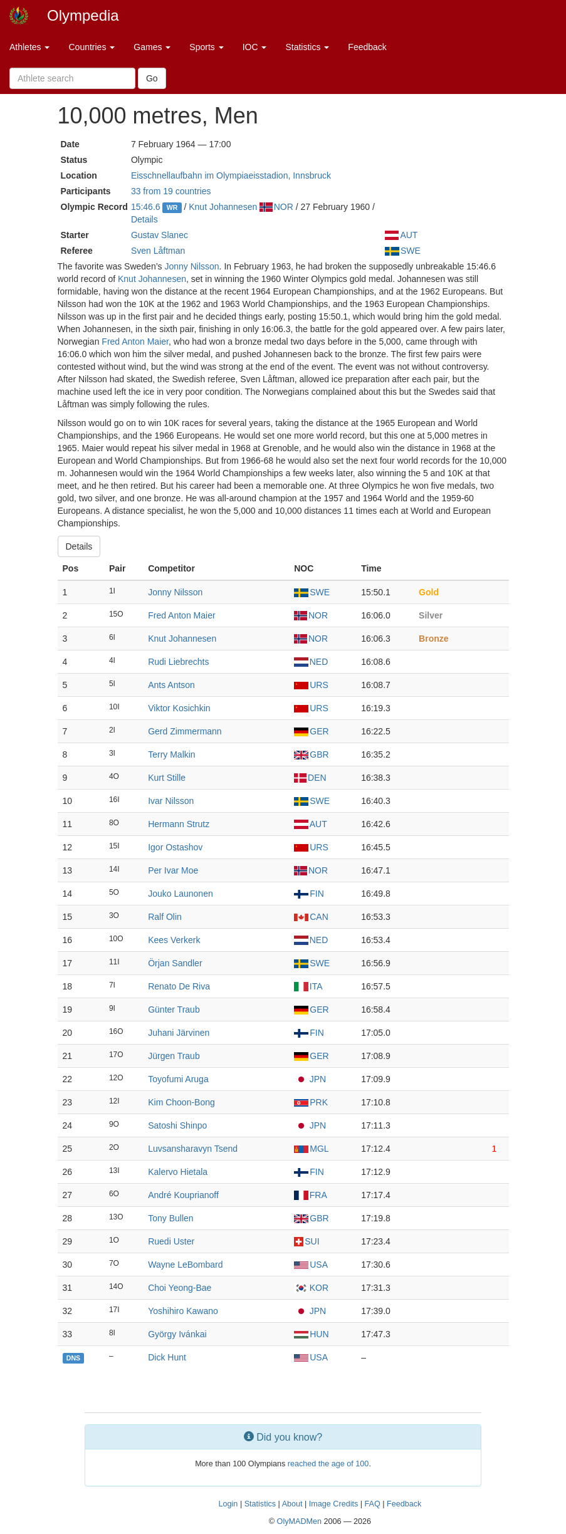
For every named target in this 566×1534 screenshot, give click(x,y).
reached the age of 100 (328, 1463)
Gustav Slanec (159, 235)
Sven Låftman (158, 251)
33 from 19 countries (171, 191)
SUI (306, 1241)
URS (311, 685)
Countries (91, 47)
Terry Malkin (171, 754)
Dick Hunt (167, 1357)
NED (311, 662)
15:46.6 (145, 207)
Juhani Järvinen (178, 1033)
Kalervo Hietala (177, 1172)
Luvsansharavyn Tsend (193, 1149)
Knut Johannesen (223, 207)
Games (152, 47)
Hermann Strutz (178, 824)
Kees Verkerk (174, 940)
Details (144, 219)
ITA (308, 986)
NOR (276, 207)
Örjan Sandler (175, 963)
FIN (309, 894)
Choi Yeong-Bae (179, 1288)
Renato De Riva (179, 986)
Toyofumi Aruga (178, 1079)
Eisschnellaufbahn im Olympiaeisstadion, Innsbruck (231, 175)
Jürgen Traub (174, 1056)
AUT (401, 235)
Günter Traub (174, 1009)
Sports (206, 47)
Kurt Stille (167, 778)
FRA (310, 1195)
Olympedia (83, 15)
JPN (310, 1079)
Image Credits (333, 1504)
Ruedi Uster (171, 1241)
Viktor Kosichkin (179, 708)
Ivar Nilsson (171, 801)
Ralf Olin (165, 917)
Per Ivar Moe (173, 870)
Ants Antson (171, 685)
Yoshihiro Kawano (183, 1311)
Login (228, 1504)
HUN (311, 1334)
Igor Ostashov (175, 847)
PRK (311, 1102)
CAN (311, 917)
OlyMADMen (299, 1521)
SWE (403, 251)
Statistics (307, 47)
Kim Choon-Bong (181, 1102)
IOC (255, 47)
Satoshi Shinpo (177, 1125)
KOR (311, 1288)
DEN (310, 778)
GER (311, 731)
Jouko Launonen (180, 894)
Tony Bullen (170, 1218)
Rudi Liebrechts (178, 662)
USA (311, 1265)
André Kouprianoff (183, 1195)
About (292, 1504)
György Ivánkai (177, 1334)
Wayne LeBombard (185, 1265)
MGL (311, 1149)
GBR (311, 754)
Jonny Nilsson (191, 266)
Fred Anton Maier (135, 342)
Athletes (29, 47)
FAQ (372, 1504)
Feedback (367, 47)
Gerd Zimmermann (184, 731)
